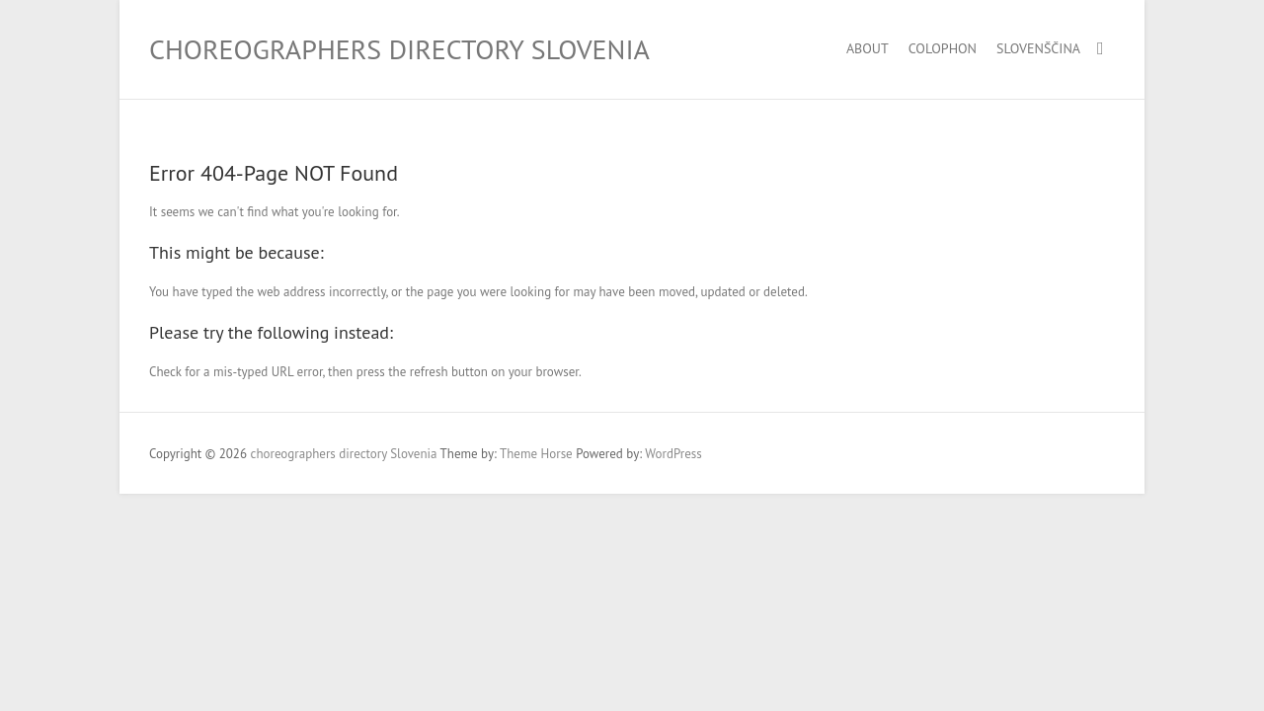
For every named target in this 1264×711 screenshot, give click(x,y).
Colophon (942, 48)
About (867, 48)
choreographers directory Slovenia (399, 49)
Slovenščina (1038, 48)
